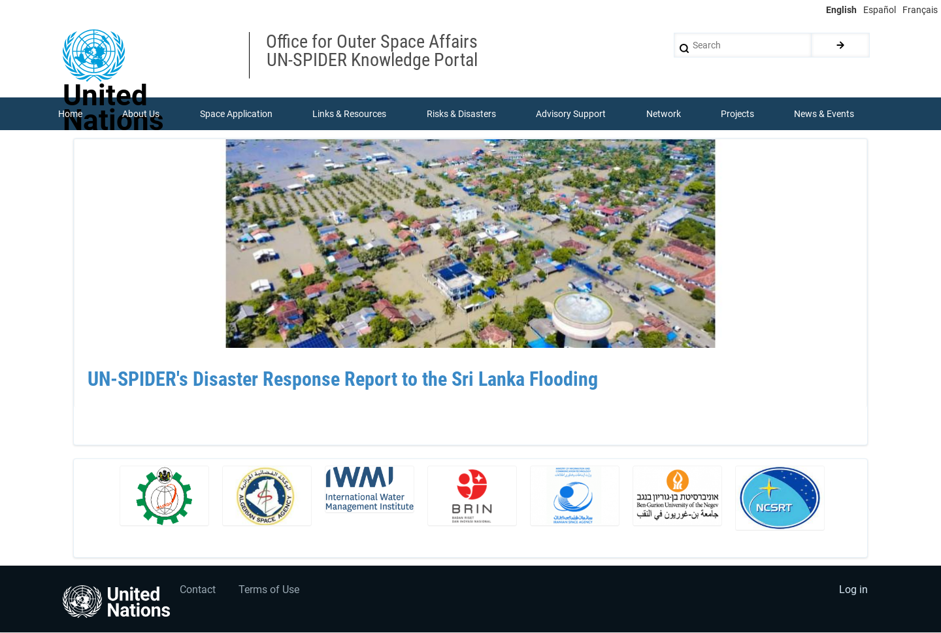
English (841, 10)
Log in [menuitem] (853, 590)
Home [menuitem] (70, 114)
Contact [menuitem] (198, 590)
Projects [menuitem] (737, 114)
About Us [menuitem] (140, 114)
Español (879, 10)
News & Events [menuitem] (825, 114)
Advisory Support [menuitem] (571, 114)
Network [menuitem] (663, 114)
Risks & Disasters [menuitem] (461, 114)
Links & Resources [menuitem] (349, 114)
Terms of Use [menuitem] (269, 590)
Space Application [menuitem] (236, 114)
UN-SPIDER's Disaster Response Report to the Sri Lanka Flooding (343, 379)
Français (920, 10)
